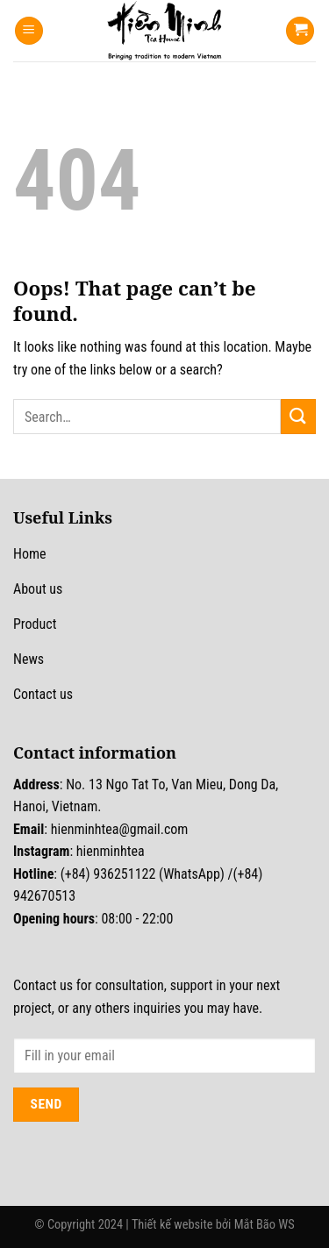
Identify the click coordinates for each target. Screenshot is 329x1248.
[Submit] (298, 416)
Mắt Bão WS (264, 1224)
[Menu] (29, 31)
